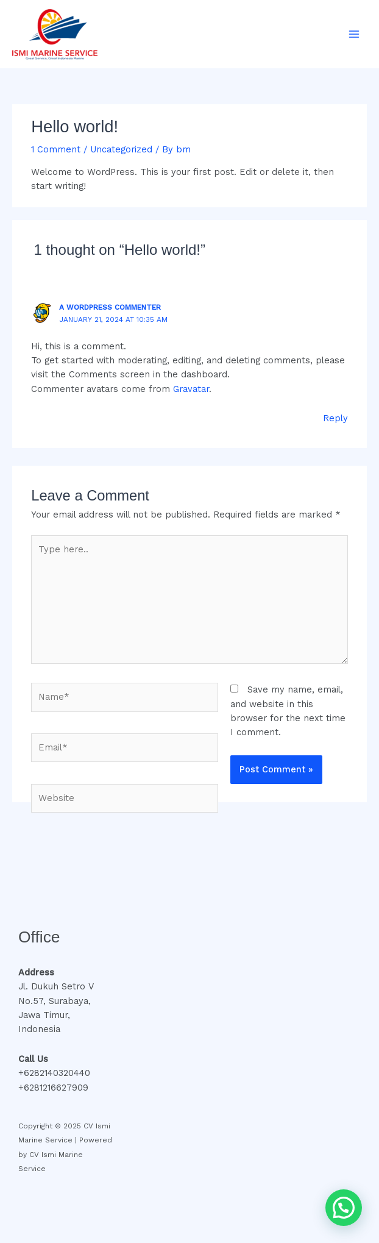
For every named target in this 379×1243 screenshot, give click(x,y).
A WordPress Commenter (110, 307)
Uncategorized (121, 149)
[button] (343, 1207)
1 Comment (55, 149)
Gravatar (191, 388)
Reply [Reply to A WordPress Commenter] (335, 418)
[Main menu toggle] (354, 34)
